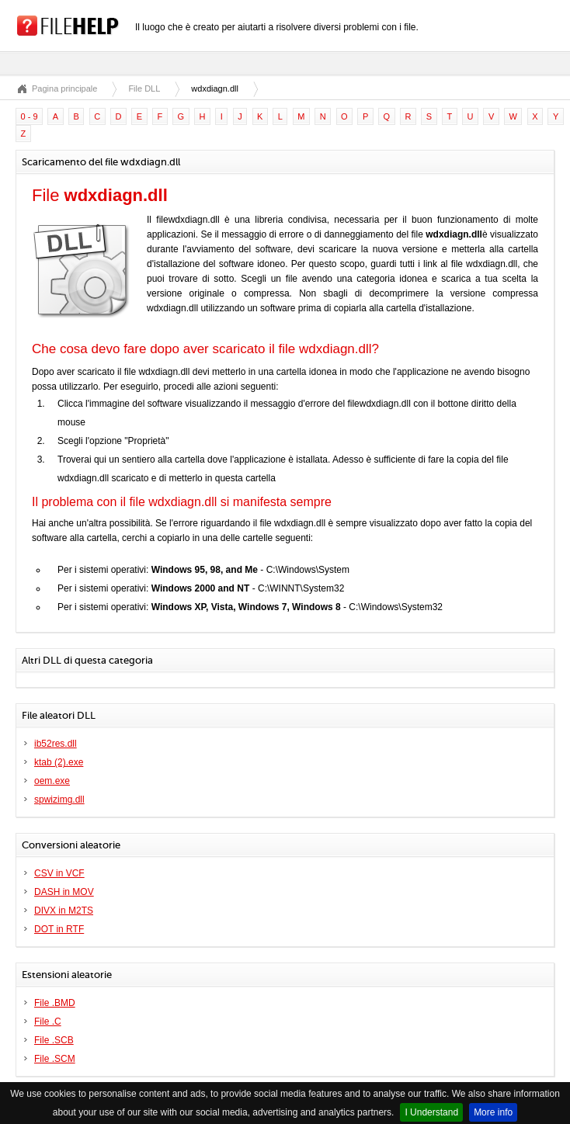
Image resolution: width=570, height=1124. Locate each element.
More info (493, 1112)
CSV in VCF (59, 873)
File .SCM (54, 1058)
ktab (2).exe (58, 762)
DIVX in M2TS (63, 910)
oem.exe (52, 780)
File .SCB (54, 1040)
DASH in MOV (64, 891)
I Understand (431, 1112)
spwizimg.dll (59, 799)
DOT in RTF (59, 929)
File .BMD (54, 1002)
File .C (47, 1021)
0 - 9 (29, 116)
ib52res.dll (55, 743)
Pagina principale (64, 88)
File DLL (144, 88)
